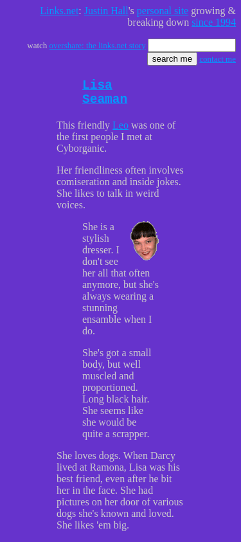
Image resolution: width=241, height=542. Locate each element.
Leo (120, 131)
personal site (162, 10)
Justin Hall (106, 10)
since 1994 (214, 22)
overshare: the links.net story (97, 45)
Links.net (59, 10)
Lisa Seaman (104, 95)
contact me (217, 59)
